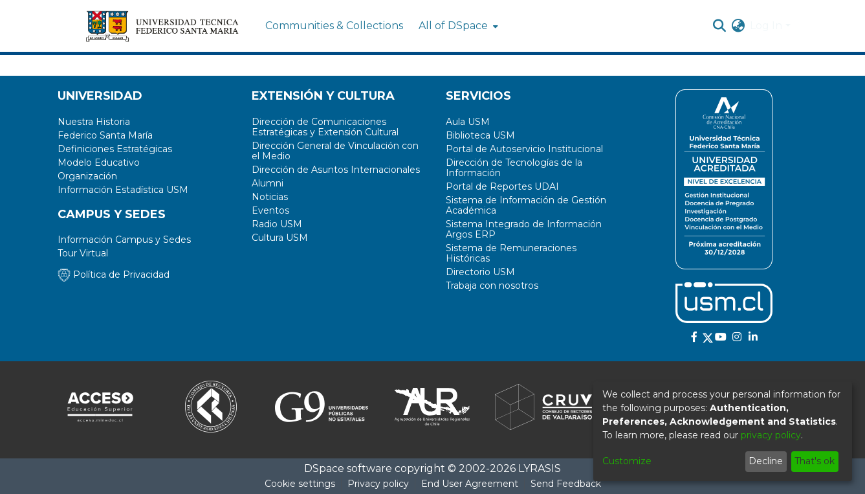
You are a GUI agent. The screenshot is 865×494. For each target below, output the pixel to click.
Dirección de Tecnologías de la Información (514, 168)
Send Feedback (566, 483)
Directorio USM (480, 272)
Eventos (270, 210)
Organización (87, 176)
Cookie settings (300, 483)
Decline (766, 461)
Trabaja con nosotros (492, 285)
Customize (626, 461)
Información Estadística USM (123, 190)
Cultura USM (280, 237)
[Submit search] (719, 26)
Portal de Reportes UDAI (502, 186)
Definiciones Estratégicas (115, 149)
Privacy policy (378, 483)
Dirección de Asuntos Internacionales (336, 169)
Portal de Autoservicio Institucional (524, 149)
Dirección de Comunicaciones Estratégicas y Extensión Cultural (325, 127)
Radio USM (277, 224)
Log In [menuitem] (766, 25)
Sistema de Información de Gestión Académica (526, 205)
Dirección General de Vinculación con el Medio (335, 151)
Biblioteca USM (480, 135)
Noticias (270, 197)
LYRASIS (539, 468)
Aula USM (468, 122)
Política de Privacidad (114, 274)
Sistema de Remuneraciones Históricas (511, 253)
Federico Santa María (105, 135)
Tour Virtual (83, 253)
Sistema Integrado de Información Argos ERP (524, 229)
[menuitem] (457, 26)
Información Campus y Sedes (124, 239)
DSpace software (348, 468)
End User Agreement (469, 483)
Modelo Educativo (99, 162)
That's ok (814, 461)
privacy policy (771, 435)
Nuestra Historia (94, 122)
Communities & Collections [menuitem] (334, 25)
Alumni (267, 183)
